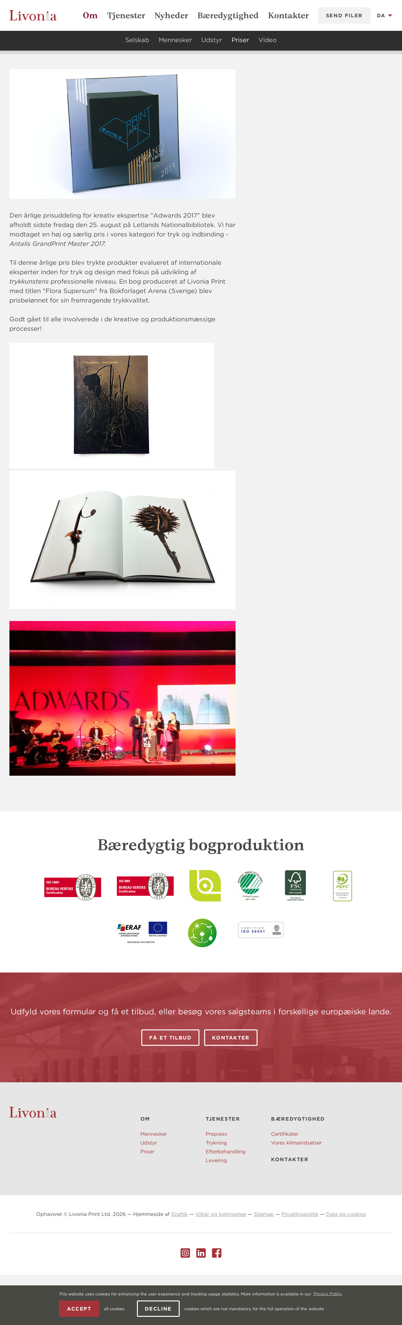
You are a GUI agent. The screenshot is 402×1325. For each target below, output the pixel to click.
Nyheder (171, 15)
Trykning (216, 1193)
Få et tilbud (170, 1088)
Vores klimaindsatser (296, 1193)
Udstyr (211, 40)
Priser (240, 40)
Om (90, 15)
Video (267, 40)
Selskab (137, 40)
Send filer (344, 15)
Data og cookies (346, 1264)
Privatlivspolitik (299, 1264)
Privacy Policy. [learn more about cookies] (327, 1293)
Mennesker (175, 40)
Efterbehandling (226, 1202)
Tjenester (126, 15)
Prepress (216, 1184)
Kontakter (288, 15)
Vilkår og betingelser (220, 1264)
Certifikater (284, 1184)
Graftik (179, 1264)
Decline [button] (158, 1309)
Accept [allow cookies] (79, 1309)
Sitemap (264, 1264)
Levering (216, 1210)
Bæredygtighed (228, 15)
